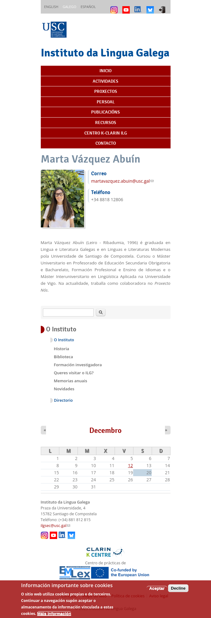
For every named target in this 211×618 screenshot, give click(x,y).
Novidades (64, 389)
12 (130, 465)
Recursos (105, 122)
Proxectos (105, 91)
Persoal (106, 101)
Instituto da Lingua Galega (105, 52)
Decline (178, 592)
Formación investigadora (78, 364)
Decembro (105, 430)
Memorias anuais (70, 381)
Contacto (105, 143)
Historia (61, 348)
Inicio (105, 70)
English (51, 6)
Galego (69, 6)
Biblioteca (63, 356)
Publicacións (105, 112)
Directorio (63, 400)
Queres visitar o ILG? (74, 372)
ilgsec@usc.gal (55, 525)
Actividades (105, 81)
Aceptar (157, 592)
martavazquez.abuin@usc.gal (122, 181)
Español (88, 6)
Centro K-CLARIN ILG (105, 133)
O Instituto (64, 339)
